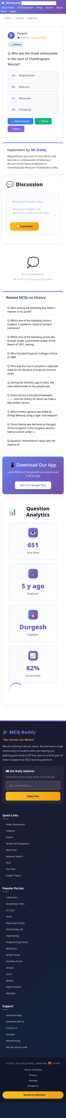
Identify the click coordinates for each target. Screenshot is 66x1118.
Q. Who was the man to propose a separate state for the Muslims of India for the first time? (32, 369)
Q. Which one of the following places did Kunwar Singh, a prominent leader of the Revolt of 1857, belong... (31, 340)
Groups (10, 967)
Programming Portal (17, 942)
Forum (49, 7)
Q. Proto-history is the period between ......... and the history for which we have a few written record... (31, 398)
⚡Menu (16, 128)
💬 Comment (24, 226)
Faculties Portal (14, 961)
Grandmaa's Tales (15, 903)
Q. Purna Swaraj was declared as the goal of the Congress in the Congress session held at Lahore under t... (31, 428)
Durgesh (22, 33)
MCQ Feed (8, 7)
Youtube (10, 1034)
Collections (12, 897)
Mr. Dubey (38, 150)
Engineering (12, 935)
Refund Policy (13, 1040)
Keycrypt (10, 993)
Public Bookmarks (15, 824)
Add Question (25, 7)
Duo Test (10, 869)
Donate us (33, 1085)
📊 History (15, 44)
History (19, 18)
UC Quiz (10, 910)
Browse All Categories (17, 843)
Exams (9, 837)
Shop (39, 7)
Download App (13, 1015)
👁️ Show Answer (20, 121)
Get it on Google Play (33, 485)
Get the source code (16, 1047)
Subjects (10, 830)
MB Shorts (11, 948)
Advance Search (14, 856)
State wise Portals (15, 923)
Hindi (9, 916)
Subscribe (33, 796)
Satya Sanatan (13, 986)
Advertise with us (15, 1021)
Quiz (8, 862)
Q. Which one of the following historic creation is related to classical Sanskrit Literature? (29, 324)
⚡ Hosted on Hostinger (33, 1094)
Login (13, 11)
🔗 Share (43, 121)
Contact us (11, 1027)
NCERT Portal (13, 955)
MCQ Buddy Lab (14, 929)
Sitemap (33, 1080)
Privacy (33, 1075)
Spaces (9, 980)
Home (8, 18)
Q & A (9, 974)
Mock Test (11, 849)
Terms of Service (33, 1069)
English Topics (13, 875)
